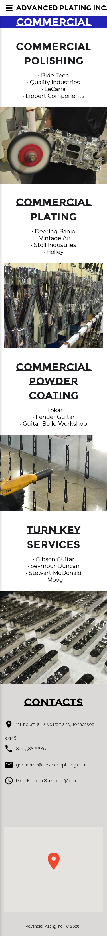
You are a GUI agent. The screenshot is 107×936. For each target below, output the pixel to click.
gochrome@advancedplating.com (51, 765)
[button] (54, 861)
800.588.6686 (31, 749)
